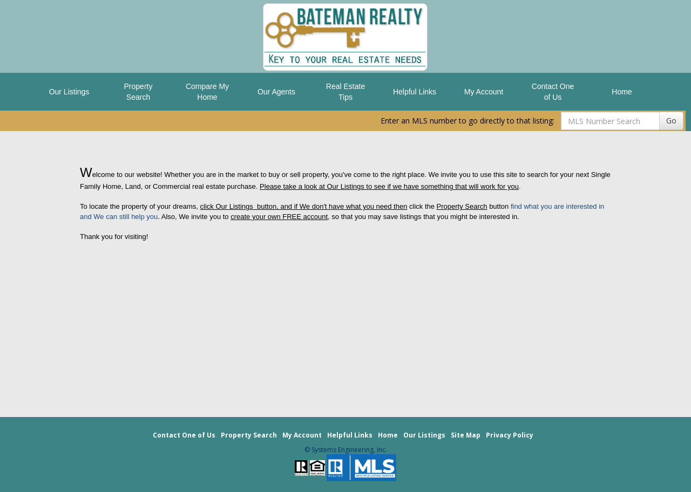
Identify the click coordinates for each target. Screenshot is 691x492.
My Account (483, 91)
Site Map (465, 435)
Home (622, 91)
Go (671, 120)
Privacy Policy (509, 435)
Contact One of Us (553, 91)
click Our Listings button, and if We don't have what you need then (304, 206)
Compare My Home (207, 91)
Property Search (138, 91)
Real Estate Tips (345, 91)
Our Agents (276, 91)
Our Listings (69, 91)
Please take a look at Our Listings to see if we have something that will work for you (389, 186)
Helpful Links (414, 91)
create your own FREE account (279, 217)
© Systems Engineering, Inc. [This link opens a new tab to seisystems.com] (345, 449)
